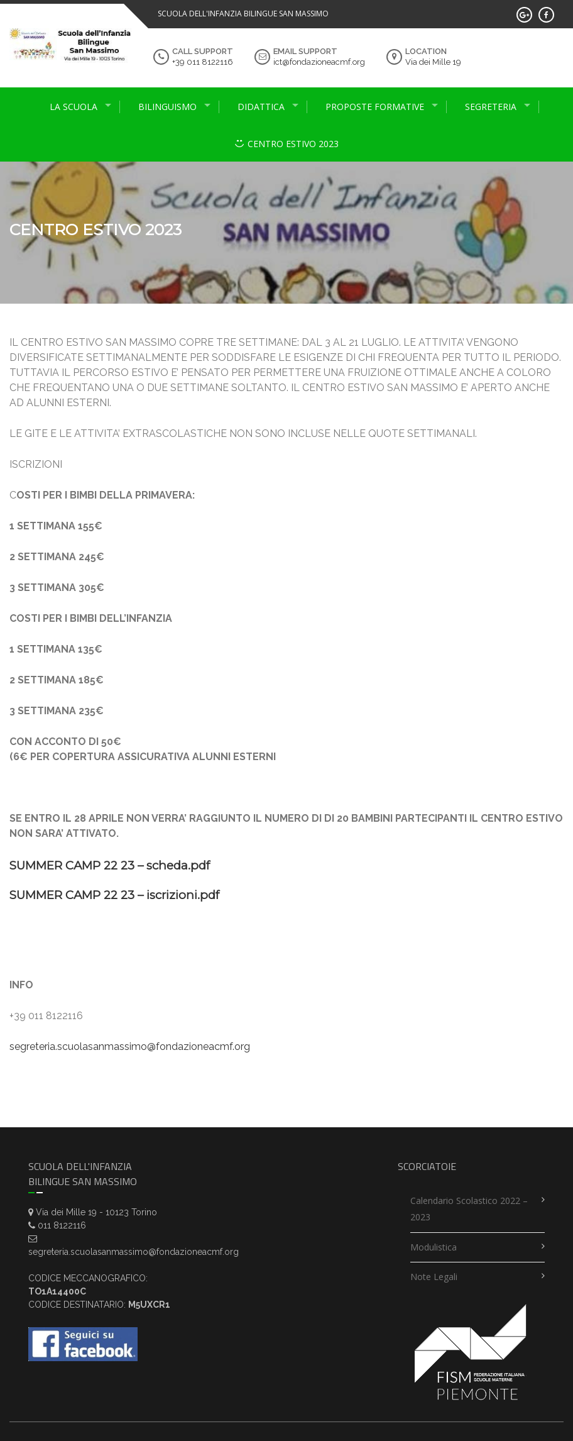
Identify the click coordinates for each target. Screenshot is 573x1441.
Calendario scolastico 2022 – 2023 (469, 1209)
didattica (261, 107)
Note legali (433, 1277)
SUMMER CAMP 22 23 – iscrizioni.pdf (114, 895)
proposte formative (374, 107)
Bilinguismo (167, 107)
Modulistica (433, 1247)
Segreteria (490, 107)
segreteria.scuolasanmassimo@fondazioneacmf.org (129, 1046)
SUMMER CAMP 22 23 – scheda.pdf (109, 865)
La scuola (73, 107)
